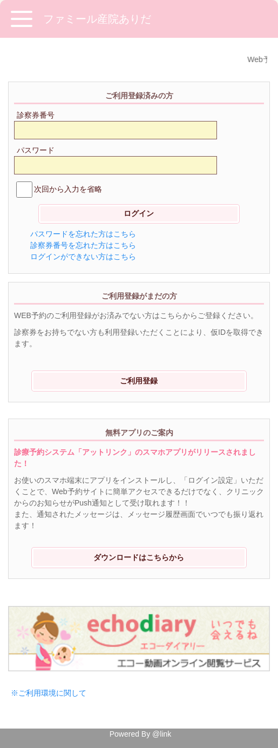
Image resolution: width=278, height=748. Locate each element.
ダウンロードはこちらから (138, 557)
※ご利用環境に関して (48, 693)
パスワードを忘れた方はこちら (83, 234)
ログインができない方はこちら (83, 256)
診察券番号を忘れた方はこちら (83, 245)
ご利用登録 (139, 380)
